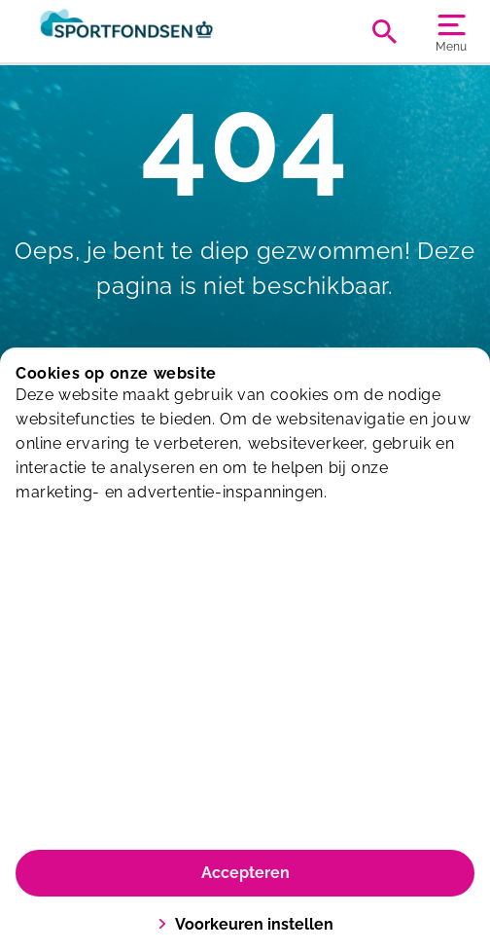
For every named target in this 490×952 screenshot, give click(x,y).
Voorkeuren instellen (245, 924)
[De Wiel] (130, 31)
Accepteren (245, 872)
